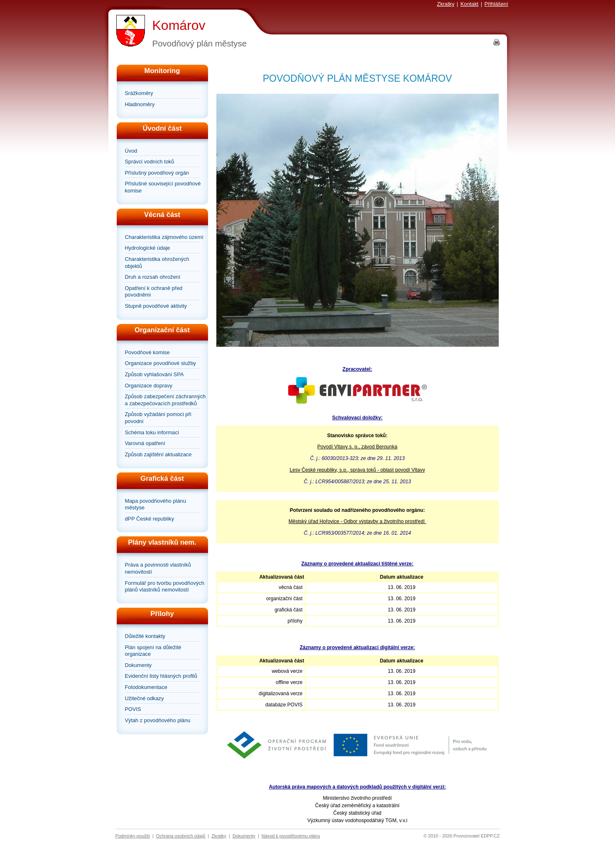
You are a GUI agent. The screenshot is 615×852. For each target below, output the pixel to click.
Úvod (131, 151)
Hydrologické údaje (147, 248)
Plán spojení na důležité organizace (153, 650)
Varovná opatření (145, 443)
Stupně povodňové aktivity (156, 306)
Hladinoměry (140, 104)
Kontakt (469, 4)
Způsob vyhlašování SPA (154, 374)
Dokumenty (138, 665)
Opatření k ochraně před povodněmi (154, 291)
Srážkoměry (139, 93)
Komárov (179, 25)
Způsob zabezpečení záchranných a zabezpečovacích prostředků (165, 400)
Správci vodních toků (149, 161)
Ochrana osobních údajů (181, 835)
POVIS (133, 709)
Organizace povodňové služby (160, 363)
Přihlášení (496, 4)
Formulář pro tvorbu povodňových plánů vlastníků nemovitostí (164, 586)
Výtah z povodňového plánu (158, 720)
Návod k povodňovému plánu (291, 835)
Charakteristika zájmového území (164, 237)
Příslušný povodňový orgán (157, 173)
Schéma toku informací (152, 432)
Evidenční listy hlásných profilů (161, 676)
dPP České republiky (149, 519)
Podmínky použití (132, 835)
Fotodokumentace (146, 687)
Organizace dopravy (149, 385)
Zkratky (445, 4)
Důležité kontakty (145, 636)
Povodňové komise (147, 352)
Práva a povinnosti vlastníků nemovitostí (158, 568)
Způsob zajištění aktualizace (158, 454)
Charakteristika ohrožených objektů (157, 262)
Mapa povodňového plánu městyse (155, 504)
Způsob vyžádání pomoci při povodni (158, 417)
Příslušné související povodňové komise (163, 187)
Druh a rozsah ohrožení (153, 277)
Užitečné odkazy (144, 698)
